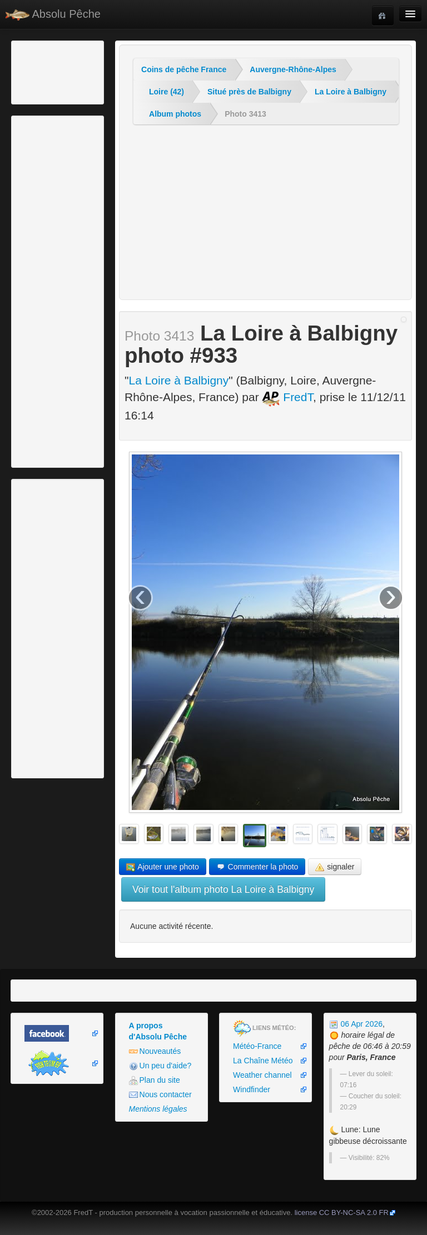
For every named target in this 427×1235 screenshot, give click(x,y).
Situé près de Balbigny (249, 91)
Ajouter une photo (162, 867)
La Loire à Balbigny (350, 91)
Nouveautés (155, 1051)
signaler (334, 867)
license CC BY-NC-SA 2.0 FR (342, 1212)
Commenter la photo (257, 867)
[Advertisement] (75, 71)
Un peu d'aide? (160, 1066)
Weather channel (262, 1075)
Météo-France (257, 1046)
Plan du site (154, 1080)
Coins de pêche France (183, 69)
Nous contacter (160, 1094)
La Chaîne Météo (262, 1060)
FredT (287, 397)
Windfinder (251, 1089)
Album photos (175, 113)
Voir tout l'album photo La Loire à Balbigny (223, 889)
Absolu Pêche (53, 14)
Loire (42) (166, 91)
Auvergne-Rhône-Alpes (293, 69)
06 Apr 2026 (356, 1023)
